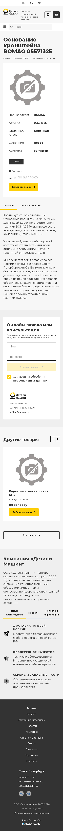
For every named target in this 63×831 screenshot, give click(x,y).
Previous (52, 439)
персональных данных (30, 380)
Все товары (31, 535)
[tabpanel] (31, 255)
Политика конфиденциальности (31, 813)
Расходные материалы (31, 720)
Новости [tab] (33, 613)
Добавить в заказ (23, 187)
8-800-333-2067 (18, 403)
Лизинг (31, 743)
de (39, 3)
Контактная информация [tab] (51, 613)
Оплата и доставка (31, 737)
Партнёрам (31, 755)
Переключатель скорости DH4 (28, 493)
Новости (31, 726)
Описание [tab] (8, 205)
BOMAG (16, 162)
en (31, 3)
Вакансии (31, 749)
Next (57, 439)
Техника (31, 708)
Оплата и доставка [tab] (30, 205)
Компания (32, 731)
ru (24, 3)
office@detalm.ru (19, 412)
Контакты (31, 761)
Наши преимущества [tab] (14, 613)
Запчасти (31, 714)
